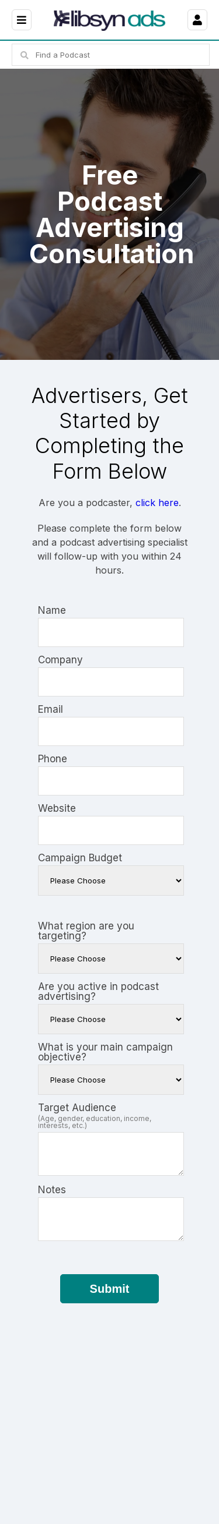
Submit (110, 1288)
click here (157, 502)
